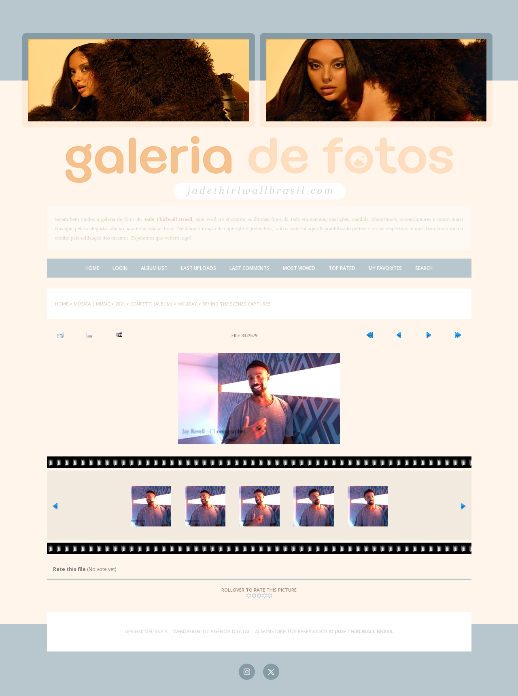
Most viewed (299, 268)
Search (424, 268)
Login (120, 268)
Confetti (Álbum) (151, 304)
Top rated (342, 268)
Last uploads (198, 268)
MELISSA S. (156, 631)
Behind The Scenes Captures (236, 304)
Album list (154, 268)
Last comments (249, 268)
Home (92, 268)
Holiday (187, 304)
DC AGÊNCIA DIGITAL (227, 631)
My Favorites (385, 268)
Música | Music (92, 304)
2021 (120, 304)
